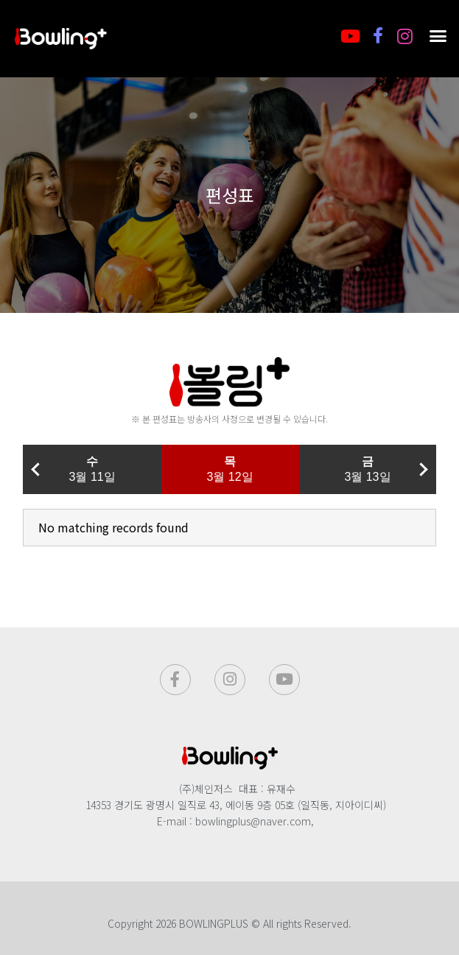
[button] (438, 36)
